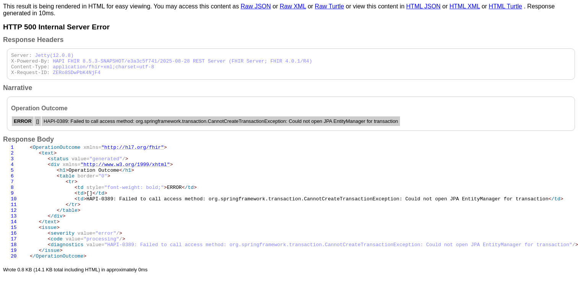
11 (14, 221)
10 (14, 214)
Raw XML (293, 6)
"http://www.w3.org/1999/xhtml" (125, 173)
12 (14, 228)
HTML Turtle (505, 6)
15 (14, 248)
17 (14, 262)
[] (68, 207)
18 (14, 269)
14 (14, 242)
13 (14, 235)
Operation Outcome (82, 180)
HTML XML (465, 6)
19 (14, 276)
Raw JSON (256, 6)
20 (14, 283)
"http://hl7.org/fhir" (132, 152)
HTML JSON (423, 6)
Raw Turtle (329, 6)
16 (14, 255)
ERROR (113, 200)
